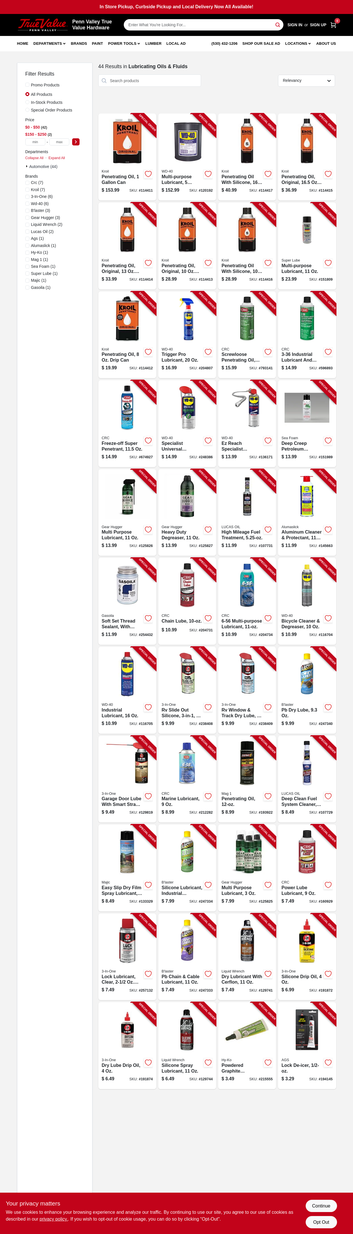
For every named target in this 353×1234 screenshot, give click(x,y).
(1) (37, 238)
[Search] (278, 24)
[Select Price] (76, 141)
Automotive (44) (43, 166)
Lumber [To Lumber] (153, 43)
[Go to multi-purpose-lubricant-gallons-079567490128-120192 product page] (187, 157)
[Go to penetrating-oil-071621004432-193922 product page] (247, 779)
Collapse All (34, 158)
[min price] (35, 141)
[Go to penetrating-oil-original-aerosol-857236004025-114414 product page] (127, 245)
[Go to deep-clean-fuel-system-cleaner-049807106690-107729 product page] (307, 779)
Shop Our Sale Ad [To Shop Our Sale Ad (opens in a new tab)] (261, 43)
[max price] (59, 141)
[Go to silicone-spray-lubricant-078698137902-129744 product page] (187, 1045)
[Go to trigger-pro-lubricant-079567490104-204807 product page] (187, 334)
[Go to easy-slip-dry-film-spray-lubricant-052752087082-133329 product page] (127, 867)
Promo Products (45, 85)
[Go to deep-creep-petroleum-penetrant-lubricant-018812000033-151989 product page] (307, 423)
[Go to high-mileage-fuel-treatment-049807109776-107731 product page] (247, 512)
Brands (79, 43)
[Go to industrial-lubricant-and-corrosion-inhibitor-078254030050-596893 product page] (307, 334)
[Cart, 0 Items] (333, 25)
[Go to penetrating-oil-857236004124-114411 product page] (127, 157)
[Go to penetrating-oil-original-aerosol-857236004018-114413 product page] (187, 245)
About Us (326, 43)
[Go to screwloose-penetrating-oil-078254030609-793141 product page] (247, 334)
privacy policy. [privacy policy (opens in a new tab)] (54, 1219)
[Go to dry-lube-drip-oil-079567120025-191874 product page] (127, 1045)
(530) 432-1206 (225, 43)
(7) (37, 182)
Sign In (294, 25)
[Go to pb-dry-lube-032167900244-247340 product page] (307, 690)
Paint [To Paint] (97, 43)
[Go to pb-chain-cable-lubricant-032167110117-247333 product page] (187, 956)
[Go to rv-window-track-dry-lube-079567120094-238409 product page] (247, 690)
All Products (41, 94)
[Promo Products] (27, 85)
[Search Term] (203, 25)
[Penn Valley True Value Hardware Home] (42, 25)
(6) (42, 196)
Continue (321, 1205)
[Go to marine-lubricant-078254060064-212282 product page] (187, 779)
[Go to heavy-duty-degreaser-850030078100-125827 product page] (187, 512)
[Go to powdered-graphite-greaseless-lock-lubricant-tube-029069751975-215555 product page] (247, 1045)
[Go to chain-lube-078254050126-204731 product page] (187, 601)
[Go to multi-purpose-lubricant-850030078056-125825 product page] (247, 867)
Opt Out (321, 1222)
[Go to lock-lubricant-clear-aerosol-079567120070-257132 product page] (127, 956)
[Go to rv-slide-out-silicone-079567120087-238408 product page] (187, 690)
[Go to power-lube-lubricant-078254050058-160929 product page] (307, 867)
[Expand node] (27, 166)
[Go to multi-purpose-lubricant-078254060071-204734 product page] (247, 601)
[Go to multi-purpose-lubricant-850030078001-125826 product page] (127, 512)
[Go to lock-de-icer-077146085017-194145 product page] (307, 1045)
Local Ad (176, 43)
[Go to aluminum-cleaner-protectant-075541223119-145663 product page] (307, 512)
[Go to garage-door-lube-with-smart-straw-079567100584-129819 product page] (127, 779)
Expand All (56, 158)
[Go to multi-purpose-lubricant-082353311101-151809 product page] (307, 245)
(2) (46, 224)
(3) (40, 210)
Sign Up (318, 25)
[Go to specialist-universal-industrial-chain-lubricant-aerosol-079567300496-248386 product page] (187, 423)
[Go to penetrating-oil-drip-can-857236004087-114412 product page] (127, 334)
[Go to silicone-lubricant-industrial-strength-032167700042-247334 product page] (187, 867)
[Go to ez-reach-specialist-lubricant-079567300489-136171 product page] (247, 423)
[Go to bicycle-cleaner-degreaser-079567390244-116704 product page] (307, 601)
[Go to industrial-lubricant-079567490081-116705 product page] (127, 690)
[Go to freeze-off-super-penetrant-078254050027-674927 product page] (127, 423)
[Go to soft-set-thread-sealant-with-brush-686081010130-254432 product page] (127, 601)
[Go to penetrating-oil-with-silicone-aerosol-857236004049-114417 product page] (247, 157)
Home (23, 43)
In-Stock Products (47, 102)
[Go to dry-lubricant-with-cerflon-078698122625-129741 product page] (247, 956)
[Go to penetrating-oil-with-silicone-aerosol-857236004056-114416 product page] (247, 245)
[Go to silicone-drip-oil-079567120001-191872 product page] (307, 956)
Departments (47, 43)
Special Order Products (51, 110)
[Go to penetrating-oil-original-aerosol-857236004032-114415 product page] (307, 157)
